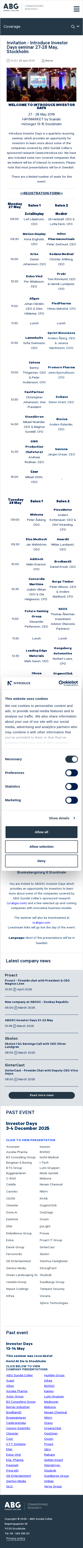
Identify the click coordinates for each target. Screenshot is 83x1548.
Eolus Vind (13, 1455)
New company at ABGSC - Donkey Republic (37, 1002)
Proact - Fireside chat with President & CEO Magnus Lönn (37, 982)
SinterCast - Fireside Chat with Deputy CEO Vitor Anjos (41, 1072)
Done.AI (11, 1212)
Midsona (45, 1178)
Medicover (51, 1402)
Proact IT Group (51, 1240)
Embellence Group (19, 1233)
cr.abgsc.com (17, 903)
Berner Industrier (18, 1407)
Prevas (44, 1233)
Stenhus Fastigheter (54, 1261)
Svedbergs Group (52, 1282)
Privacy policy (15, 1538)
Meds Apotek (49, 1173)
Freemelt (12, 1465)
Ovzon (44, 1219)
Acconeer (13, 1147)
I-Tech (44, 1162)
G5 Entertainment (18, 1261)
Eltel (9, 1226)
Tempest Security (52, 1289)
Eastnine (12, 1219)
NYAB (44, 1198)
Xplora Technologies (54, 1303)
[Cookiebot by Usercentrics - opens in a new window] (59, 683)
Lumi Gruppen (50, 1168)
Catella (11, 1184)
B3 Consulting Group (21, 1157)
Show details (59, 818)
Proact (11, 976)
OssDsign (46, 1212)
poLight (45, 1226)
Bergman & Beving (19, 1162)
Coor (9, 1439)
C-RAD (11, 1178)
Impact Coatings (17, 1289)
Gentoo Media (16, 1268)
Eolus (10, 1240)
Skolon (11, 1039)
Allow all (41, 832)
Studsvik (46, 1275)
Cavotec (12, 1191)
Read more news (42, 1095)
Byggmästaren (16, 1173)
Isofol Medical (49, 1157)
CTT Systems (16, 1444)
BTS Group (14, 1168)
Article (49, 60)
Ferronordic (14, 1254)
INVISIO (45, 1152)
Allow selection (41, 846)
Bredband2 (13, 1412)
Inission (45, 1147)
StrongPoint (48, 1268)
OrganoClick (48, 1205)
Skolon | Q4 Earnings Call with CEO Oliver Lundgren (35, 1046)
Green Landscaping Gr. (22, 1275)
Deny (42, 861)
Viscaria (45, 1296)
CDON (10, 1198)
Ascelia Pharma (16, 1152)
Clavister (12, 1205)
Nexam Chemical (51, 1184)
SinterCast (15, 1066)
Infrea (10, 1296)
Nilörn (44, 1191)
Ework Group (15, 1247)
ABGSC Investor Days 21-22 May (29, 1021)
